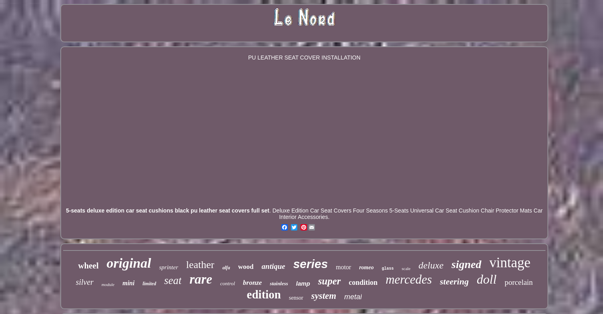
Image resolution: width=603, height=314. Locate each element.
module (107, 284)
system (323, 296)
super (329, 281)
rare (200, 279)
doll (487, 279)
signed (467, 264)
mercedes (409, 279)
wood (246, 266)
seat (173, 280)
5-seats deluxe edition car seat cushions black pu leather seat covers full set (167, 210)
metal (353, 297)
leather (200, 264)
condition (363, 282)
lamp (303, 283)
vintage (510, 262)
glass (388, 268)
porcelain (519, 282)
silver (85, 282)
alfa (226, 267)
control (227, 283)
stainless (279, 283)
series (310, 263)
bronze (252, 282)
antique (273, 266)
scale (406, 268)
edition (264, 294)
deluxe (431, 265)
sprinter (168, 267)
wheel (88, 265)
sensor (296, 298)
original (129, 263)
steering (454, 281)
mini (128, 283)
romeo (366, 267)
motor (343, 267)
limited (149, 283)
